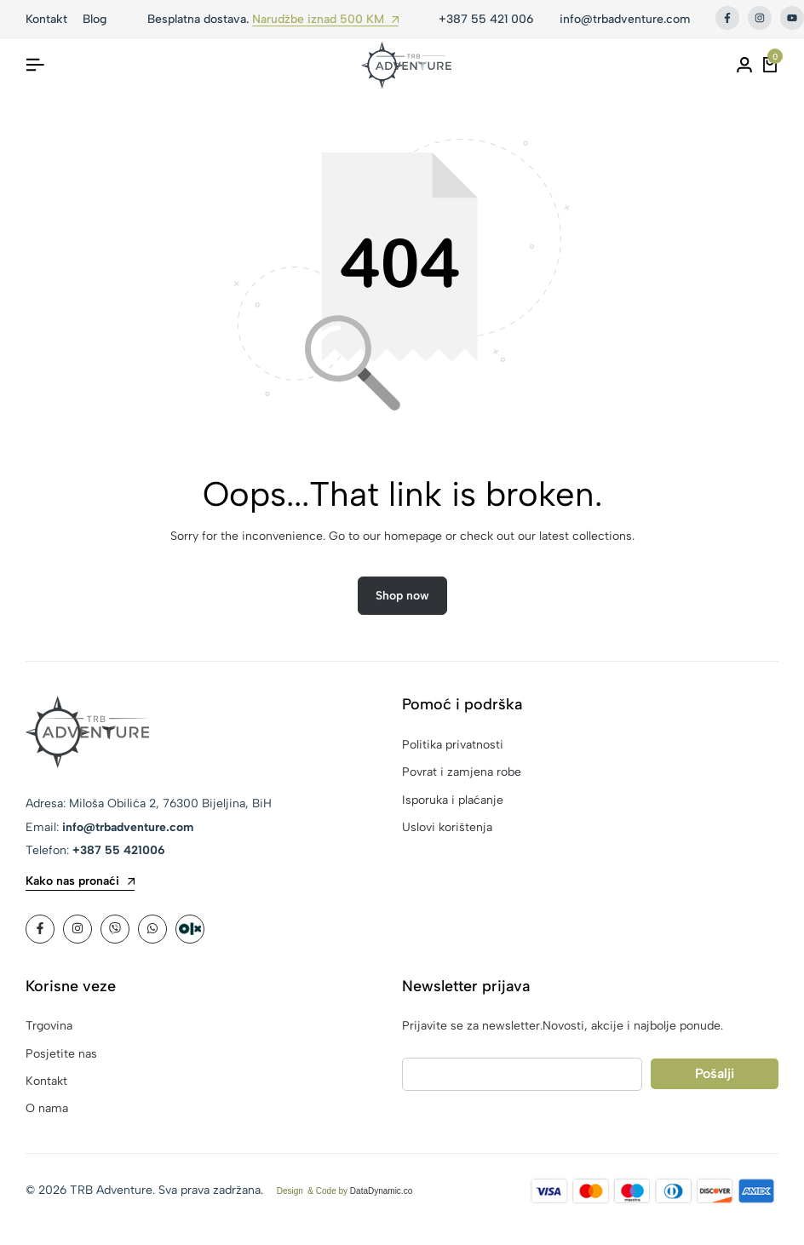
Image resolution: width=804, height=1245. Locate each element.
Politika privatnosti (452, 745)
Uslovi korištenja (447, 828)
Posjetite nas (61, 1054)
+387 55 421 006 (486, 19)
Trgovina (49, 1027)
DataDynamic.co (381, 1191)
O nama (47, 1110)
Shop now (402, 596)
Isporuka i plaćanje (452, 801)
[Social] (40, 929)
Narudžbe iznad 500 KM (325, 20)
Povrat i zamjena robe (461, 773)
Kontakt (46, 1082)
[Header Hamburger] (35, 65)
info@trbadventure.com (625, 19)
